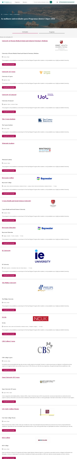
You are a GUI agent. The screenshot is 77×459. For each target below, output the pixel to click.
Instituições (25, 32)
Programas (18, 2)
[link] (17, 14)
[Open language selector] (57, 2)
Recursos (25, 2)
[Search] (51, 2)
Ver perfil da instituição (8, 64)
